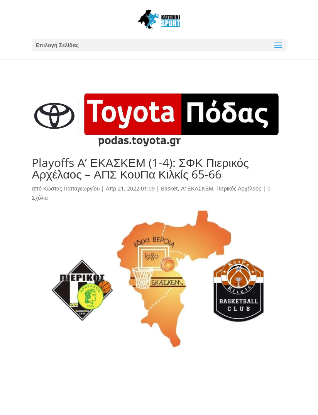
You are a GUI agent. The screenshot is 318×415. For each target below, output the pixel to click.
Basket (169, 188)
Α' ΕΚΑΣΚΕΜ (197, 188)
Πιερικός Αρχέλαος (239, 188)
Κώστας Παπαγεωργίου (71, 188)
